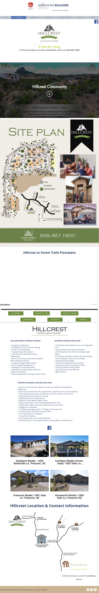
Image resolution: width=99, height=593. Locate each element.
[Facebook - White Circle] (88, 589)
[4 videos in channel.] (49, 467)
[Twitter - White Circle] (95, 589)
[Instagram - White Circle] (91, 589)
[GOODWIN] (15, 313)
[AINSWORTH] (28, 320)
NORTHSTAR (53, 5)
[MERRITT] (83, 320)
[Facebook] (96, 22)
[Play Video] (49, 94)
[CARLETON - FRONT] (69, 313)
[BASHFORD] (55, 320)
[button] (49, 283)
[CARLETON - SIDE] (41, 313)
